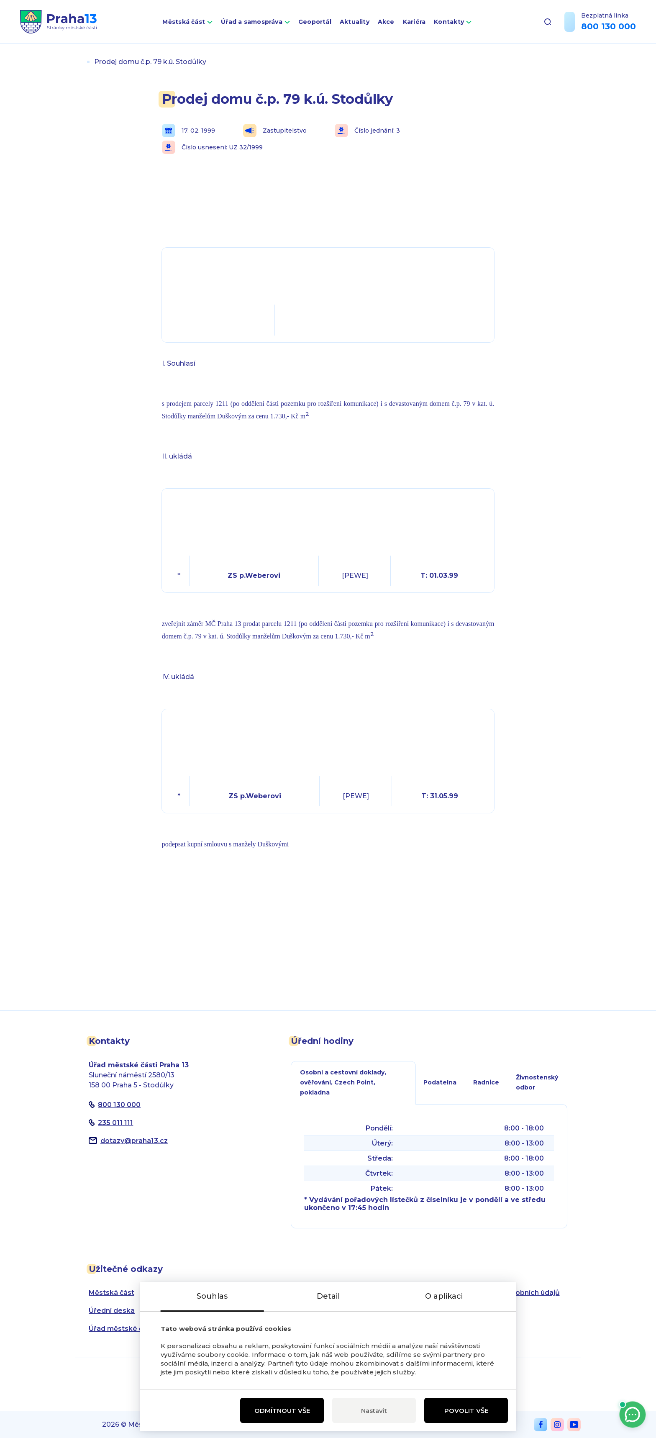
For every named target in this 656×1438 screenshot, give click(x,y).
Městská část (183, 22)
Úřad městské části (122, 1329)
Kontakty (449, 22)
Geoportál (314, 22)
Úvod (78, 62)
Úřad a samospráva (251, 22)
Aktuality (354, 22)
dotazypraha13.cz (134, 1141)
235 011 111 (115, 1123)
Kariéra (414, 22)
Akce (386, 22)
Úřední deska (112, 1311)
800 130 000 (608, 26)
